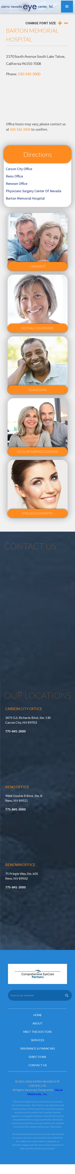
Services (37, 1040)
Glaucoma (37, 390)
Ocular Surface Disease (37, 451)
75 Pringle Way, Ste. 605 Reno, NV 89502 (21, 876)
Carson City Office (19, 169)
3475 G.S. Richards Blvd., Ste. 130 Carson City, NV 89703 (28, 720)
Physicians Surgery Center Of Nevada (33, 191)
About (37, 1023)
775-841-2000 (15, 731)
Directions (37, 154)
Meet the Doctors (37, 1031)
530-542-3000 (29, 74)
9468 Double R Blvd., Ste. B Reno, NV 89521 (23, 798)
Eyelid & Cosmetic (37, 513)
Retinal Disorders (37, 328)
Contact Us (37, 1065)
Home (37, 1015)
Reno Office (14, 176)
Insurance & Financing (37, 1048)
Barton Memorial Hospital (25, 198)
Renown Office (16, 183)
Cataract (37, 266)
